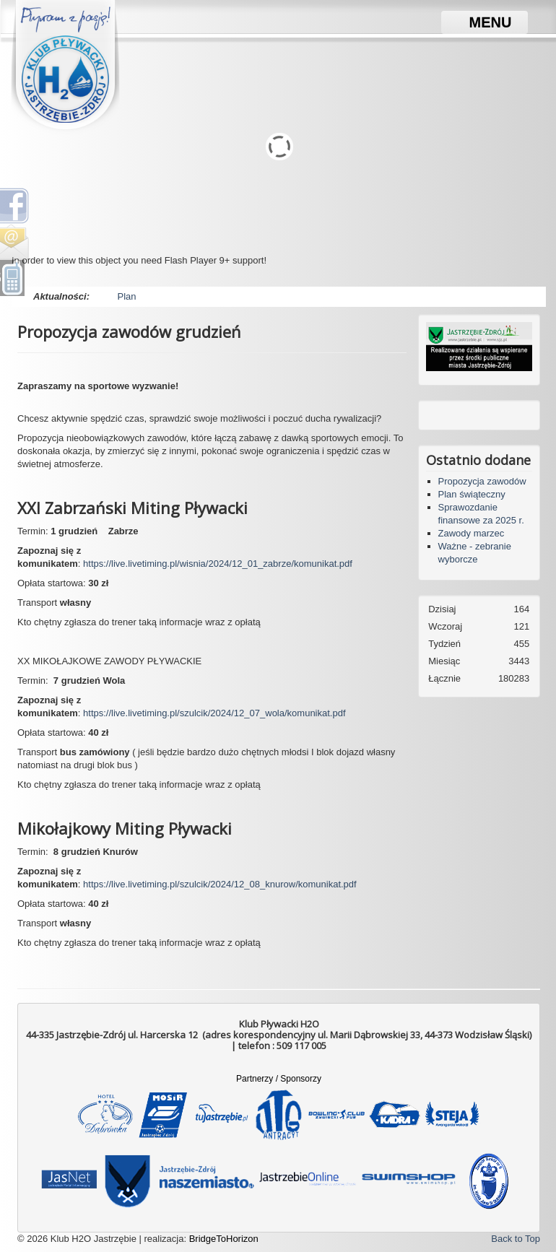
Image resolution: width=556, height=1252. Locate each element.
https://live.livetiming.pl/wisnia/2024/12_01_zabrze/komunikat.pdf (217, 563)
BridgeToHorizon (224, 1238)
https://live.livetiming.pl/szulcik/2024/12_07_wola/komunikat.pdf (214, 713)
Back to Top (515, 1238)
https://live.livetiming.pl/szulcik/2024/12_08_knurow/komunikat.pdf (220, 884)
